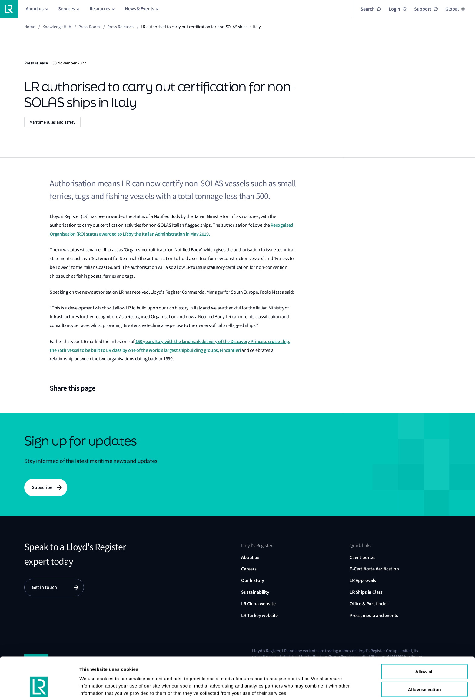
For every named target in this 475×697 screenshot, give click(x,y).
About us (250, 557)
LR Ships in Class (366, 592)
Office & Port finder (369, 603)
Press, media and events (374, 615)
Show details (93, 685)
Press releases (120, 26)
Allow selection (424, 652)
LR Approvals (363, 580)
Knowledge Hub (56, 26)
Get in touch (44, 587)
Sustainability (255, 592)
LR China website (258, 603)
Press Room (89, 26)
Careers (249, 569)
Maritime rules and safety (52, 122)
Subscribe (42, 487)
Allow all (424, 634)
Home (29, 26)
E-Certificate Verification (374, 569)
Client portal (362, 557)
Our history (252, 580)
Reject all (424, 670)
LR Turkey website (259, 615)
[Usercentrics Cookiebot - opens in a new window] (39, 685)
